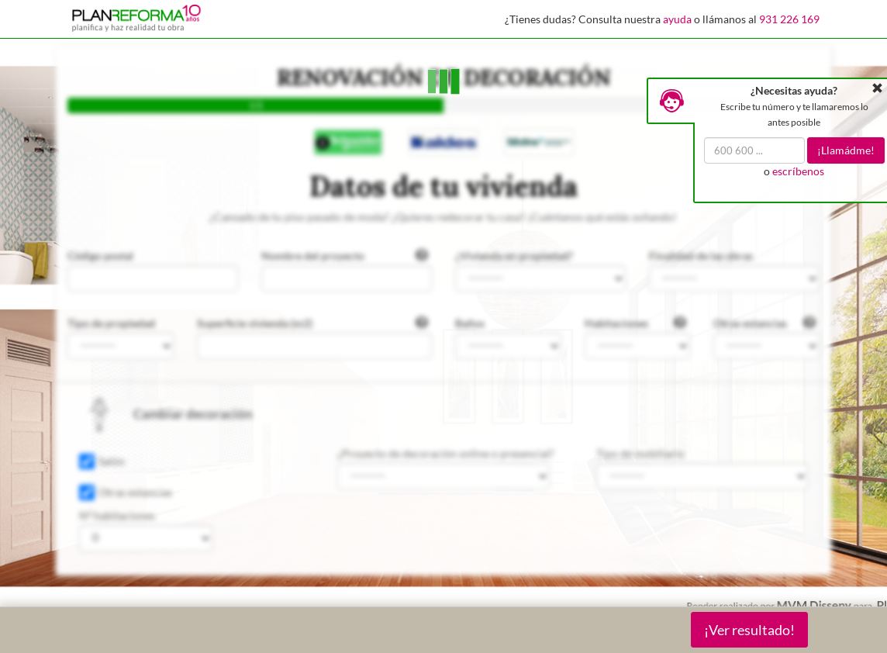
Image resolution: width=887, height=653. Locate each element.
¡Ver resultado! (749, 629)
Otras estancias (135, 492)
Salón (111, 461)
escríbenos (798, 171)
